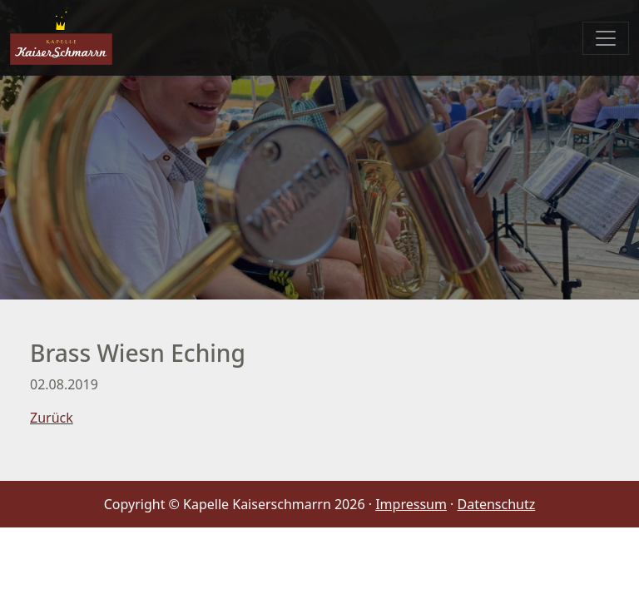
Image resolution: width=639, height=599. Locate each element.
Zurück (51, 417)
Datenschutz (497, 504)
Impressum (411, 504)
